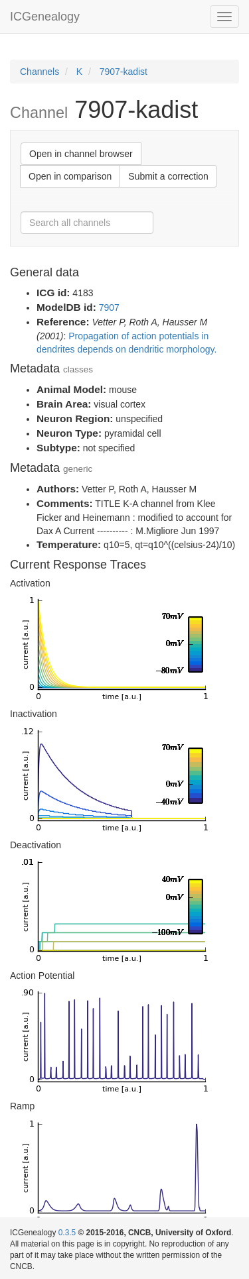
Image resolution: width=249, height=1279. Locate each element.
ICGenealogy (45, 16)
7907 (109, 307)
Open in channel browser (81, 153)
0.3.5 (67, 1232)
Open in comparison (70, 176)
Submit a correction (168, 176)
